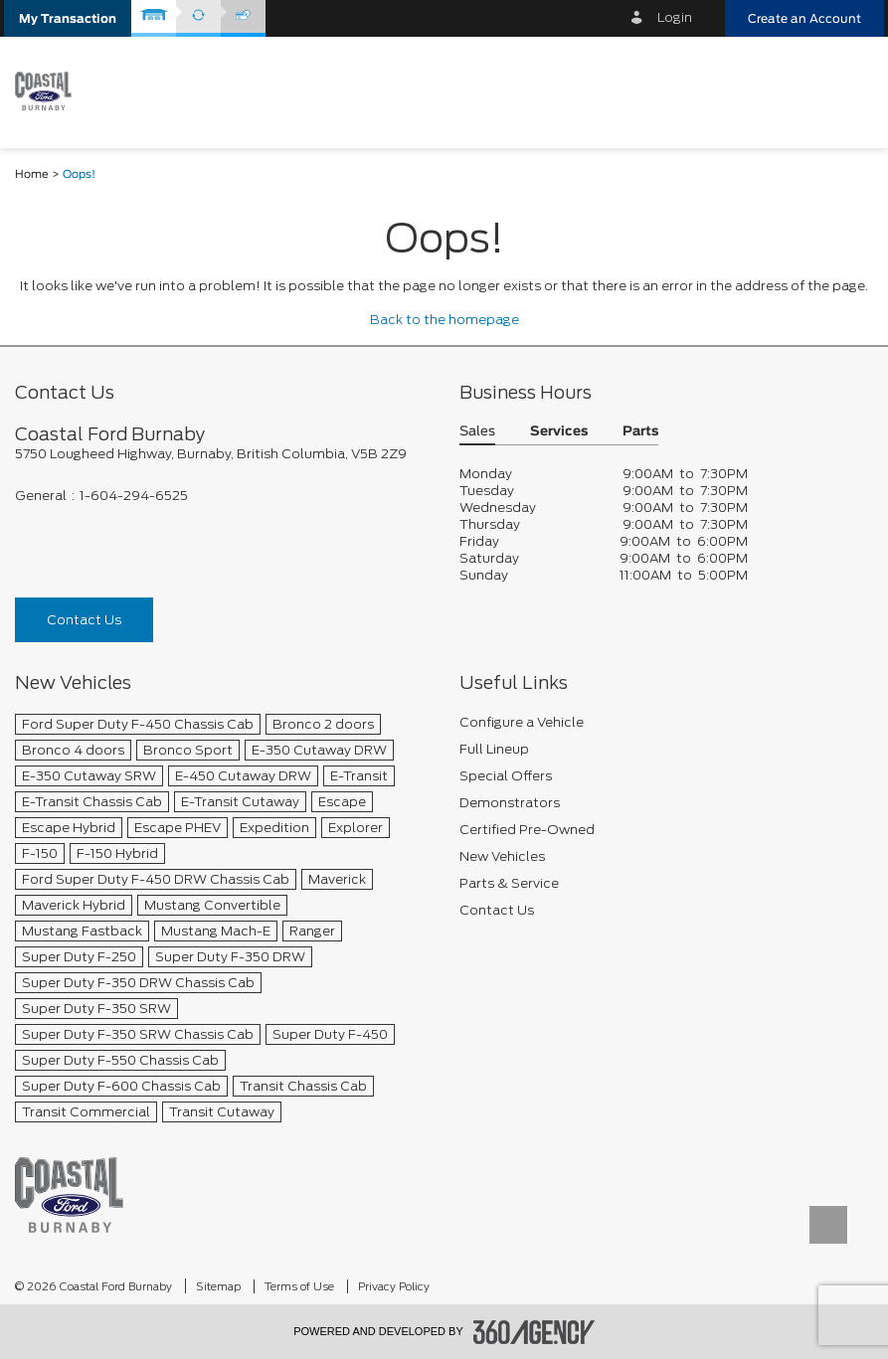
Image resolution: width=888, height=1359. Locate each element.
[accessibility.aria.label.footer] (534, 1332)
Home (32, 174)
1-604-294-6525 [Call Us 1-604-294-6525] (134, 495)
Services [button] (559, 431)
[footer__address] (222, 453)
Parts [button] (640, 431)
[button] (67, 18)
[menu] (848, 91)
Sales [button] (477, 431)
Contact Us (84, 619)
